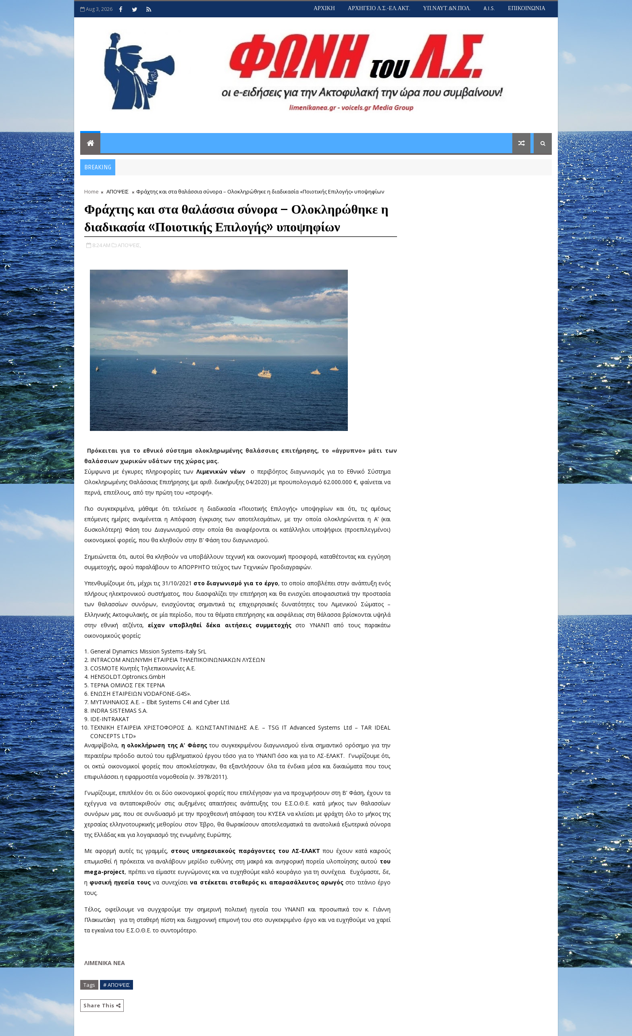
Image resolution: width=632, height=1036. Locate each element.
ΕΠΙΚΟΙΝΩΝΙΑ (526, 8)
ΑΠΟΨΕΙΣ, (129, 245)
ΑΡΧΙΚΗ (324, 8)
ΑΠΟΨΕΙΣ (117, 191)
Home (91, 191)
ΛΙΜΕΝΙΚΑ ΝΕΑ (104, 963)
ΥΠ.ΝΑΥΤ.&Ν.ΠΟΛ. (447, 8)
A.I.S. (489, 8)
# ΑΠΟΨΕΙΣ (116, 984)
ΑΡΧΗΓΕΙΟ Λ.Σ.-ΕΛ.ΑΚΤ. (379, 8)
